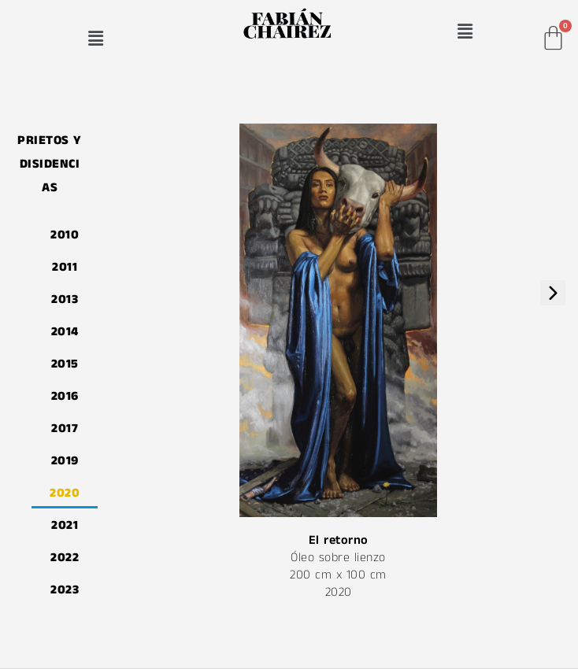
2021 (66, 524)
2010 (66, 234)
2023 (66, 589)
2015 (66, 363)
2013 (66, 298)
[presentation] (552, 292)
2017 (66, 427)
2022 (66, 557)
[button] (95, 38)
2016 (66, 395)
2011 (66, 266)
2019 (66, 460)
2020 (66, 492)
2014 (66, 331)
